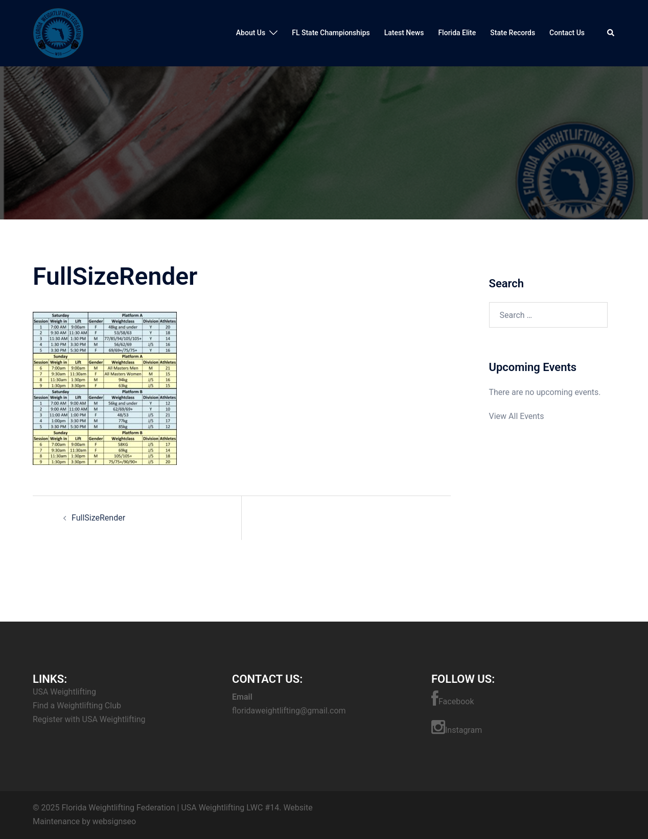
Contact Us (567, 33)
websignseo (114, 821)
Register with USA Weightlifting (89, 719)
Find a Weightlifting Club (77, 705)
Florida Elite (457, 33)
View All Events (516, 416)
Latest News (404, 33)
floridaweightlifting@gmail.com (289, 710)
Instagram (456, 727)
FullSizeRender (98, 518)
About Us (250, 33)
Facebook (452, 698)
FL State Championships (331, 33)
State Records (512, 33)
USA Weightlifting (64, 692)
